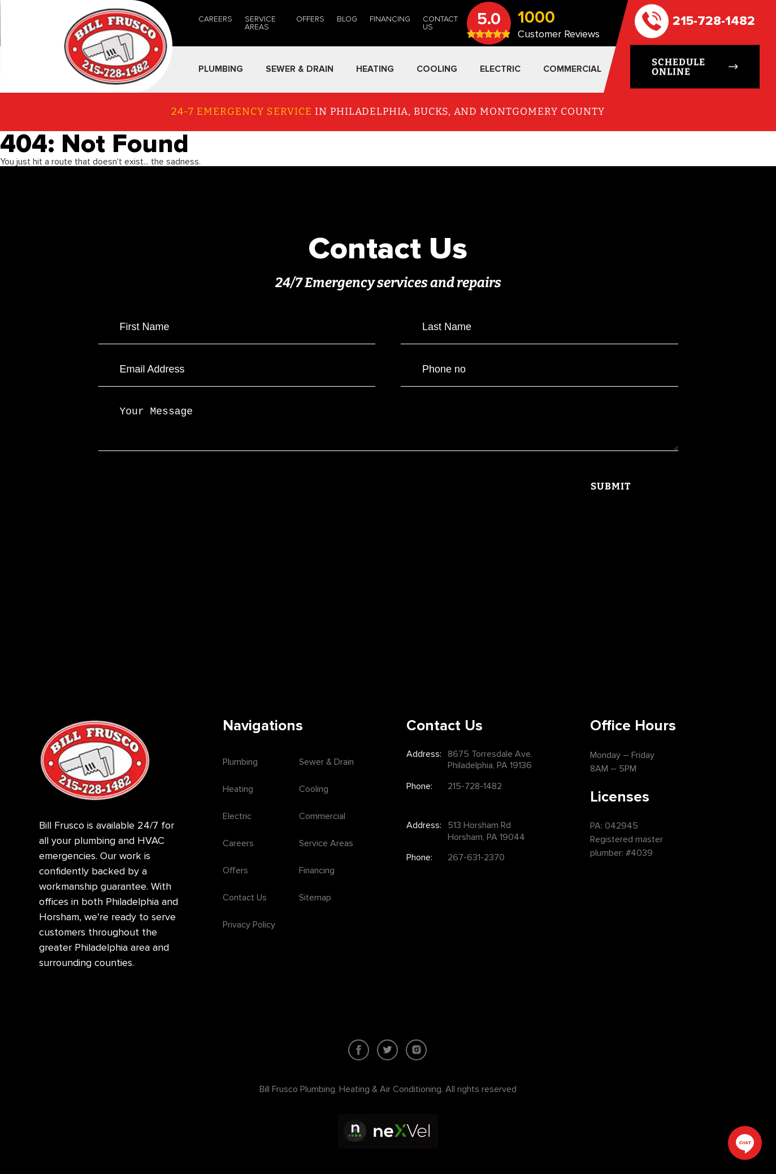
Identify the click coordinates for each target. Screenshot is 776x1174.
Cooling (313, 789)
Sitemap (315, 897)
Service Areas (260, 23)
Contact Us (440, 23)
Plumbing (240, 762)
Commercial (322, 816)
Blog (347, 19)
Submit (611, 493)
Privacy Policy (249, 924)
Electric (237, 816)
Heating (238, 789)
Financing (390, 19)
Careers (215, 19)
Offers (310, 19)
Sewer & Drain (326, 762)
